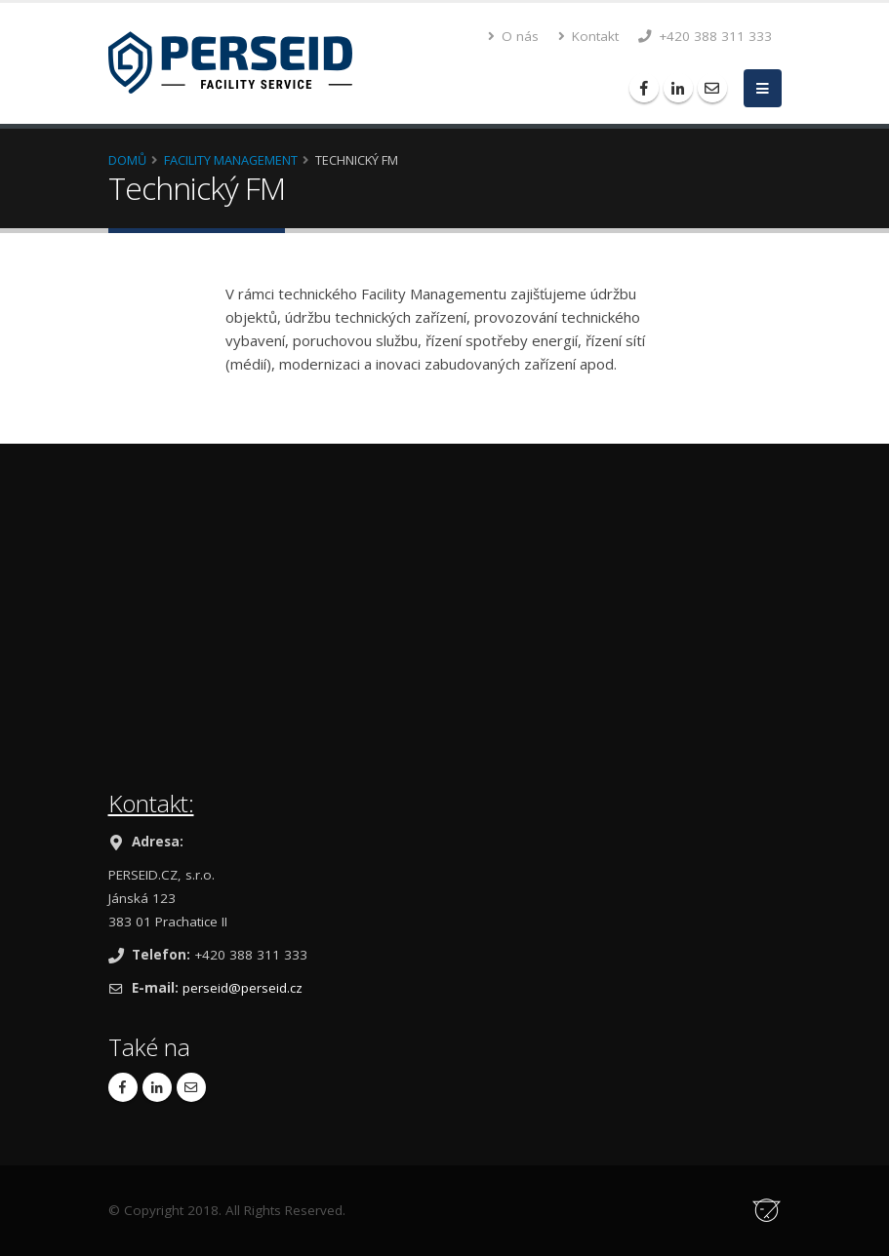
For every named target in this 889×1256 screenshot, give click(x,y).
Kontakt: (151, 803)
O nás (513, 36)
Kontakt (588, 36)
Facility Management (231, 160)
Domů (127, 160)
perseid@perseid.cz (242, 988)
